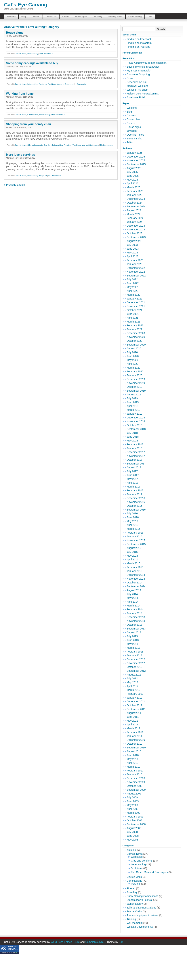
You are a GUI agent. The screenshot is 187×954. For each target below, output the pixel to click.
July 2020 (132, 352)
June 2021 (133, 313)
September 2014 (136, 586)
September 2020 (136, 344)
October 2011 (134, 705)
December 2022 (136, 267)
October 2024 (134, 202)
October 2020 (134, 340)
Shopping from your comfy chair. (29, 124)
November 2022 (136, 271)
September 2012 (136, 670)
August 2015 (134, 548)
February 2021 (135, 325)
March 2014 (133, 605)
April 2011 (132, 724)
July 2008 (132, 831)
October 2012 (134, 666)
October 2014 (134, 582)
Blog (23, 17)
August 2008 (134, 828)
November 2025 (136, 160)
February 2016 (135, 532)
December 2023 (136, 225)
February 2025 (135, 191)
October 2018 (134, 425)
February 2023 (135, 260)
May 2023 (132, 252)
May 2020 (132, 360)
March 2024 (133, 214)
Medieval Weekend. (138, 85)
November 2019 (136, 383)
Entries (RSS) (72, 941)
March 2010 (133, 766)
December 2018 (136, 417)
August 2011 (134, 713)
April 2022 (132, 290)
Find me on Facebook (139, 39)
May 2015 (132, 555)
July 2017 (132, 471)
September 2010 (136, 747)
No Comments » (46, 54)
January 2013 (134, 655)
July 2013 (132, 636)
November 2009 (136, 782)
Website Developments (140, 926)
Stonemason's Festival (139, 899)
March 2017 (133, 486)
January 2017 (134, 494)
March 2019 (133, 409)
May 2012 (132, 682)
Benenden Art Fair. (137, 82)
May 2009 (132, 805)
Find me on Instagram (139, 42)
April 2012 (132, 686)
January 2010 (134, 774)
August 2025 (134, 168)
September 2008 (136, 824)
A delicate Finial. (136, 97)
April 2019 (132, 406)
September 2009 (136, 789)
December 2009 (136, 778)
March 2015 (133, 563)
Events (65, 17)
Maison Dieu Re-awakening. (143, 93)
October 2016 (134, 505)
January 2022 (134, 298)
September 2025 (136, 164)
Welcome (11, 17)
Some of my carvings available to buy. (32, 63)
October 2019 (134, 386)
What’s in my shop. (137, 89)
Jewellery (97, 17)
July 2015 (132, 551)
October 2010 (134, 743)
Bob (121, 941)
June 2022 (133, 283)
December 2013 (136, 617)
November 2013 (136, 620)
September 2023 (136, 237)
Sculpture (43, 84)
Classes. (36, 17)
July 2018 (132, 432)
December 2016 (136, 498)
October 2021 (134, 310)
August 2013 (134, 632)
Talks (150, 17)
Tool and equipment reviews (143, 915)
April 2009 (132, 808)
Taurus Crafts (134, 911)
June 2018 (133, 436)
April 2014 (132, 601)
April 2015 (132, 559)
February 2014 (135, 609)
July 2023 (132, 244)
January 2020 (134, 375)
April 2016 (132, 525)
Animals (131, 850)
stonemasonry (135, 903)
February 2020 (135, 371)
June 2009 (133, 801)
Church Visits (134, 876)
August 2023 (134, 241)
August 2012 (134, 674)
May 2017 (132, 478)
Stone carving (135, 17)
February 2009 (135, 816)
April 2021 (132, 317)
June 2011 (133, 716)
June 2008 (133, 835)
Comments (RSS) (95, 941)
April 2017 (132, 482)
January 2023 (134, 264)
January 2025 (134, 195)
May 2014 (132, 597)
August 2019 (134, 394)
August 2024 (134, 210)
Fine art (131, 888)
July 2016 (132, 513)
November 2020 (136, 336)
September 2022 (136, 275)
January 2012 (134, 697)
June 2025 (133, 175)
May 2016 (132, 521)
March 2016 (133, 528)
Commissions (32, 115)
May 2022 (132, 287)
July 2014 (132, 594)
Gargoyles (137, 856)
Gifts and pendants (35, 145)
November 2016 (136, 501)
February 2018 (135, 444)
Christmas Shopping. (138, 74)
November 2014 (136, 578)
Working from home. (20, 93)
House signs (14, 32)
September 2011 (136, 709)
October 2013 (134, 624)
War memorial (135, 922)
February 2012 (135, 693)
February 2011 (135, 732)
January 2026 (134, 152)
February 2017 (135, 490)
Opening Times (115, 17)
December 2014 (136, 574)
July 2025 (132, 171)
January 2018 (134, 448)
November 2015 (136, 540)
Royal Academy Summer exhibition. (147, 62)
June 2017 (133, 475)
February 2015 (135, 567)
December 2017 (136, 452)
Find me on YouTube (138, 46)
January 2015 (134, 571)
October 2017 (134, 459)
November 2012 (136, 663)
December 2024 (136, 198)
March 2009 (133, 812)
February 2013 (135, 651)
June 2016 (133, 517)
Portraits (135, 883)
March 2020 (133, 367)
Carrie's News (20, 54)
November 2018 (136, 421)
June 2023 (133, 248)
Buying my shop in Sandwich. (143, 66)
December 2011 (136, 701)
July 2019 (132, 398)
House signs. (81, 17)
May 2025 (132, 179)
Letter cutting (32, 54)
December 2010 (136, 739)
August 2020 (134, 348)
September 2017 (136, 463)
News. (130, 78)
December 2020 (136, 333)
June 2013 (133, 640)
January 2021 (134, 329)
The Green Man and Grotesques (61, 84)
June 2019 (133, 402)
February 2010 (135, 770)
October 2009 (134, 785)
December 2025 (136, 156)
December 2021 (136, 302)
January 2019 (134, 413)
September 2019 (136, 390)
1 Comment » (80, 84)
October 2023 (134, 233)
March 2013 (133, 647)
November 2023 (136, 229)
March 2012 (133, 690)
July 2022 (132, 279)
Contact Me (51, 17)
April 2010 (132, 762)
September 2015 (136, 544)
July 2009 (132, 797)
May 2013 (132, 643)
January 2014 (134, 613)
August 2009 (134, 793)
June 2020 (133, 356)
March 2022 (133, 294)
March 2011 (133, 728)
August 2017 (134, 467)
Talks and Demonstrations (141, 907)
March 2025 (133, 187)
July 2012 (132, 678)
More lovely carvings (20, 154)
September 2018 (136, 429)
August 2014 (134, 590)
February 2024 (135, 218)
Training (131, 919)
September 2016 (136, 509)
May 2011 (132, 720)
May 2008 (132, 839)
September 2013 (136, 628)
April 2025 (132, 183)
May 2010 (132, 759)
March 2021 (133, 321)
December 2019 (136, 379)
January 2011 (134, 736)
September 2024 (136, 206)
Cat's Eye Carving (25, 4)
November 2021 (136, 306)
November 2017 (136, 455)
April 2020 (132, 363)
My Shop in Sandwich (139, 70)
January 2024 (134, 221)
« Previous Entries (14, 184)
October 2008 (134, 820)
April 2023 (132, 256)
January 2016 (134, 536)
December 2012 (136, 659)
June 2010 (133, 755)
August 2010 (134, 751)
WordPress (57, 941)
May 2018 (132, 440)
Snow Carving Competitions (142, 896)
